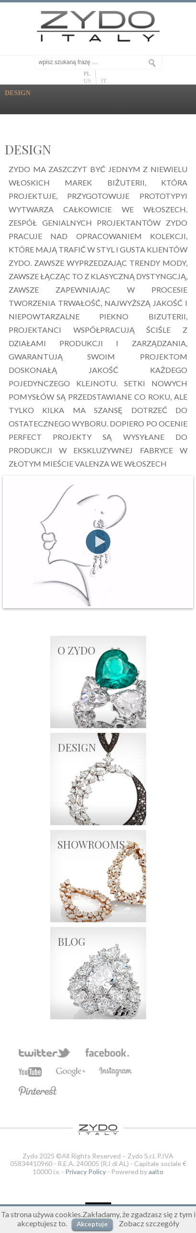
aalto (156, 1172)
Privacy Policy (85, 1172)
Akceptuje (92, 1224)
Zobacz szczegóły (149, 1223)
